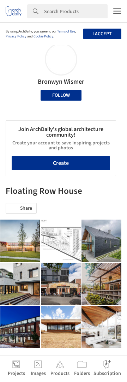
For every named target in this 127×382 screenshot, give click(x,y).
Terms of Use (66, 31)
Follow (61, 95)
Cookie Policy (43, 36)
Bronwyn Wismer (61, 81)
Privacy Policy (16, 36)
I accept (102, 33)
